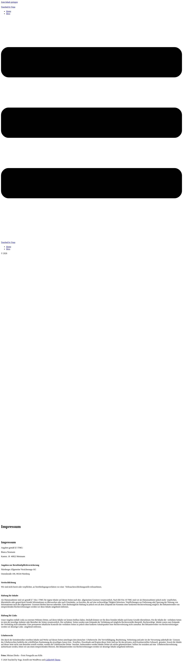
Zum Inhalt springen (9, 2)
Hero (8, 14)
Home (8, 11)
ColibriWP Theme (52, 660)
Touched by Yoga (8, 7)
